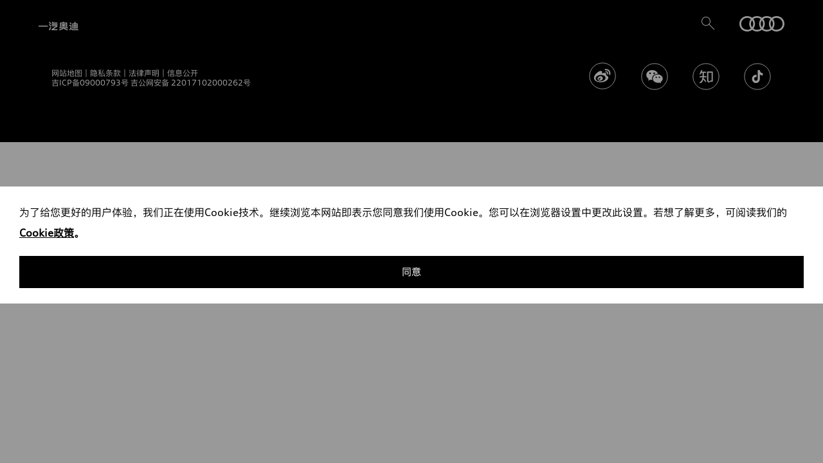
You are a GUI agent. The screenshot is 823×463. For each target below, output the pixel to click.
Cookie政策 (46, 232)
